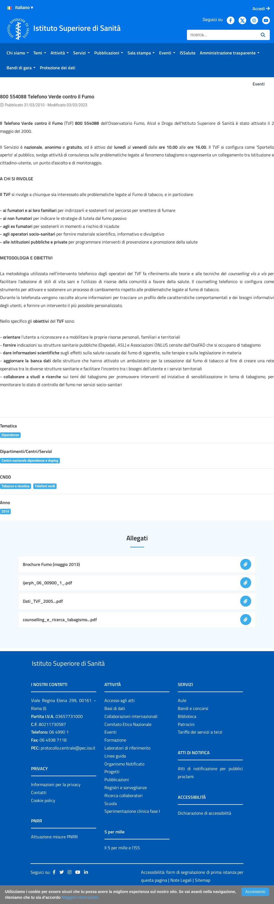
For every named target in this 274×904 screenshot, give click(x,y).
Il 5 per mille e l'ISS (122, 860)
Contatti (38, 805)
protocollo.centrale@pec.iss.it (68, 760)
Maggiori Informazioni (80, 897)
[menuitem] (17, 52)
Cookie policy (43, 813)
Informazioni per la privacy (56, 797)
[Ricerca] (221, 35)
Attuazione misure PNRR (54, 849)
